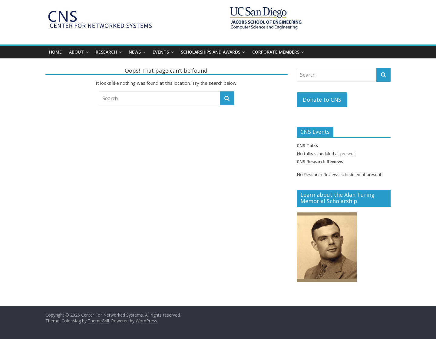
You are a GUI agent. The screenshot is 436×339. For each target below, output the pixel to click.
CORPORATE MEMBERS (275, 52)
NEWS (135, 52)
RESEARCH (106, 52)
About (76, 52)
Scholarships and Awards (210, 52)
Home (55, 52)
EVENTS (161, 52)
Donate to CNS (322, 99)
